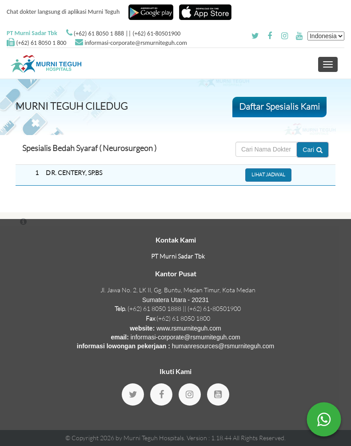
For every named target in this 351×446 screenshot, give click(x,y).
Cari (313, 149)
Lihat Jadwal (268, 174)
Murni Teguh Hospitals (154, 438)
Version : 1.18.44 (210, 438)
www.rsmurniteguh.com (188, 328)
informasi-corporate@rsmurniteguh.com (136, 43)
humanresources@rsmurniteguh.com (223, 346)
